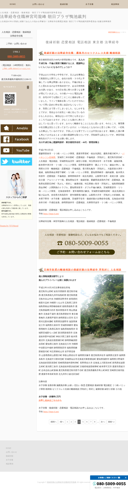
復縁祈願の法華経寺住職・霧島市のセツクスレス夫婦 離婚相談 (82, 53)
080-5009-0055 (16, 56)
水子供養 (90, 4)
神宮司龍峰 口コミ (114, 32)
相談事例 (115, 4)
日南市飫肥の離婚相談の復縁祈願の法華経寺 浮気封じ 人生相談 (82, 269)
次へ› (103, 422)
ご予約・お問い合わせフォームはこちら (16, 68)
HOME (13, 4)
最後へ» (111, 422)
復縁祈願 (64, 4)
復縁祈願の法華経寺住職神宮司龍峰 (61, 482)
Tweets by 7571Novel (9, 226)
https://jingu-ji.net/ (51, 214)
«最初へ (53, 422)
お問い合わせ (38, 4)
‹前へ (62, 422)
